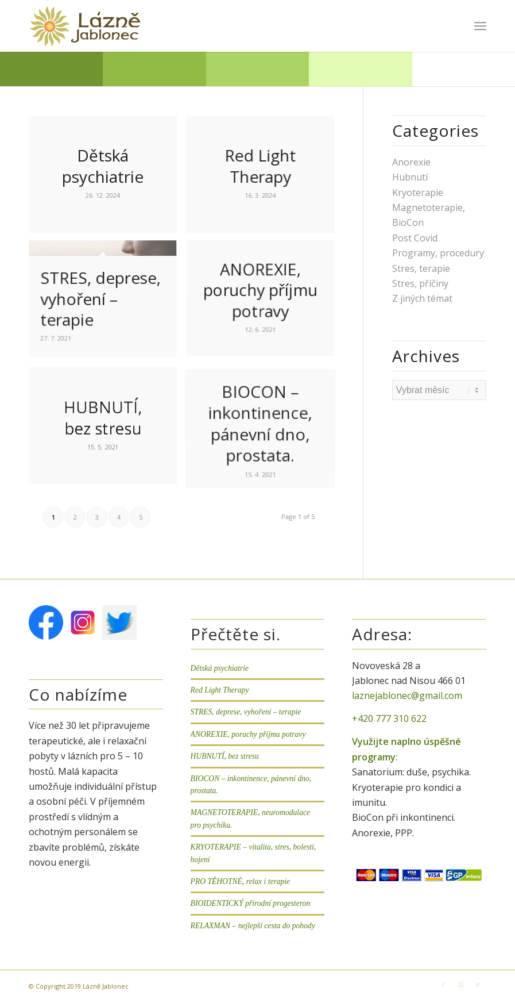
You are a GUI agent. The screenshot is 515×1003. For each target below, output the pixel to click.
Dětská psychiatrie (220, 668)
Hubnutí (410, 177)
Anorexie (411, 162)
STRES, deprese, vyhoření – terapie (246, 712)
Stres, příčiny (420, 283)
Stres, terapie (421, 268)
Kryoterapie (417, 192)
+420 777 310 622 (389, 718)
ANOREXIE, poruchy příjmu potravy (248, 734)
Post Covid (414, 238)
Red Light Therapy (220, 690)
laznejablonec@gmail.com (407, 695)
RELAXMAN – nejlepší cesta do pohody (253, 925)
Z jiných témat (422, 298)
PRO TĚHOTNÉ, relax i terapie (241, 881)
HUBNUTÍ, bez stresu (225, 756)
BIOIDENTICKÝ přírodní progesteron (250, 903)
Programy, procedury (438, 253)
